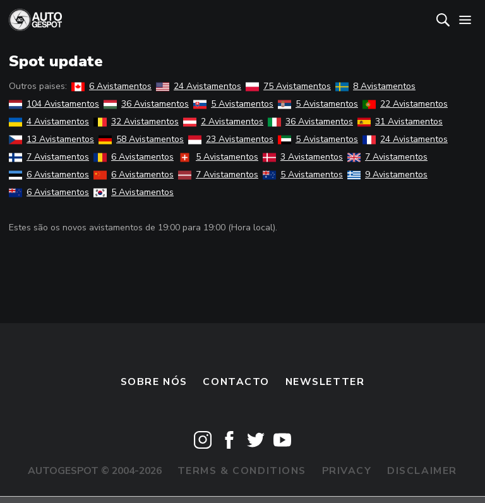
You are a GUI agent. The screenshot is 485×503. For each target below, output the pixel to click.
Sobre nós (154, 382)
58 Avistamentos (141, 139)
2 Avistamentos (223, 121)
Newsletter (325, 382)
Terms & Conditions (241, 471)
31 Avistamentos (400, 121)
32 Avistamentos (136, 121)
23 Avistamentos (230, 139)
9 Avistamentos (387, 174)
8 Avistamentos (375, 86)
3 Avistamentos (303, 157)
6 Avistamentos (111, 86)
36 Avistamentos (146, 104)
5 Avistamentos (233, 104)
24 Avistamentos (198, 86)
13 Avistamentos (51, 139)
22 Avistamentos (405, 104)
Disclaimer (422, 471)
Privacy (347, 471)
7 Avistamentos (49, 157)
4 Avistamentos (49, 121)
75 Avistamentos (288, 86)
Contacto (236, 382)
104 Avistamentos (54, 104)
